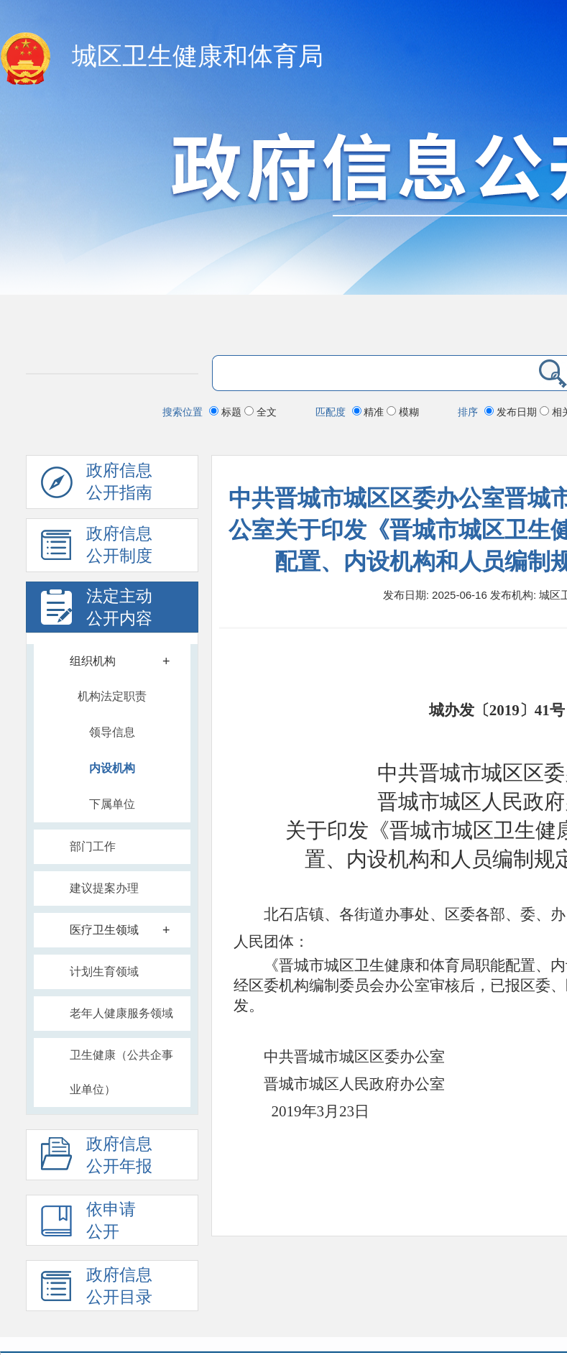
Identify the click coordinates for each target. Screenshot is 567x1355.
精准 (369, 412)
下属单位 (112, 804)
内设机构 (112, 768)
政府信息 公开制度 (96, 548)
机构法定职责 (112, 696)
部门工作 (93, 846)
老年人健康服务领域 (121, 1013)
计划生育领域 (104, 971)
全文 (260, 412)
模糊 (403, 412)
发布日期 (512, 412)
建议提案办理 (104, 888)
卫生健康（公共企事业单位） (121, 1072)
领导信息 (112, 732)
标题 (226, 412)
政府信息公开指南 (96, 485)
